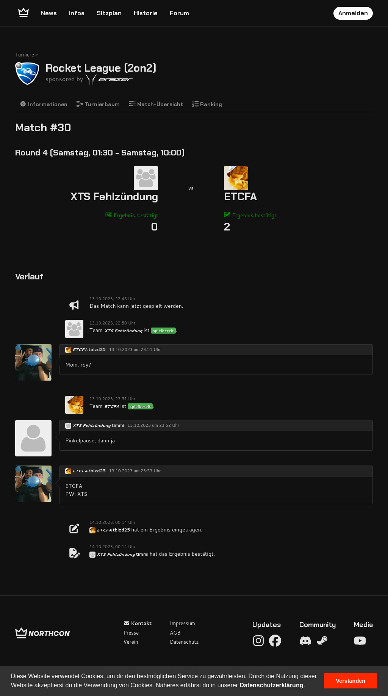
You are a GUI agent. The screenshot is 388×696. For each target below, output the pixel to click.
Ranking (207, 104)
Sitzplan (109, 13)
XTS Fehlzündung (114, 197)
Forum (179, 13)
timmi (118, 425)
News (49, 13)
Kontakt (138, 623)
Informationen (43, 104)
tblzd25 (97, 349)
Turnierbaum (98, 104)
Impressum (182, 623)
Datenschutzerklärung (271, 685)
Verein (131, 641)
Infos (76, 13)
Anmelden (353, 13)
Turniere (24, 54)
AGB (175, 632)
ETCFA (240, 197)
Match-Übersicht (156, 104)
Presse (131, 632)
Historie (146, 13)
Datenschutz (184, 641)
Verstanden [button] (350, 681)
